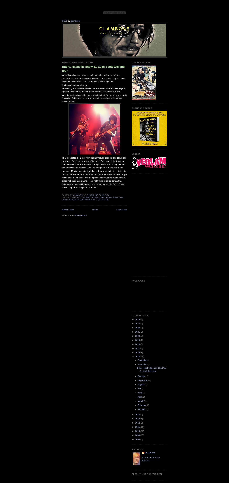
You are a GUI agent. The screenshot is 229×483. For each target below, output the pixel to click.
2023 (137, 323)
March (141, 401)
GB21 (64, 21)
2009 (137, 435)
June (140, 393)
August (141, 384)
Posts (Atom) (81, 215)
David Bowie (106, 197)
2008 (137, 439)
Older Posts (121, 209)
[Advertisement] (144, 225)
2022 (137, 328)
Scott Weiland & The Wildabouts (79, 200)
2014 (137, 414)
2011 (137, 427)
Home (95, 209)
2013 (137, 418)
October (142, 376)
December (143, 360)
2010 (137, 431)
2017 (137, 348)
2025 (137, 319)
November (143, 364)
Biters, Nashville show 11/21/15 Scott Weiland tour (93, 68)
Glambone (114, 28)
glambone (75, 21)
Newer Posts (68, 209)
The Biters (103, 200)
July (140, 388)
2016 (137, 352)
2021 (137, 332)
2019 (137, 340)
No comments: (103, 195)
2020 (137, 336)
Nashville (118, 197)
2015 (137, 356)
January (142, 409)
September (143, 380)
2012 (137, 423)
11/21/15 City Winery (80, 197)
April (140, 397)
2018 (137, 344)
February (142, 405)
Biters (95, 197)
